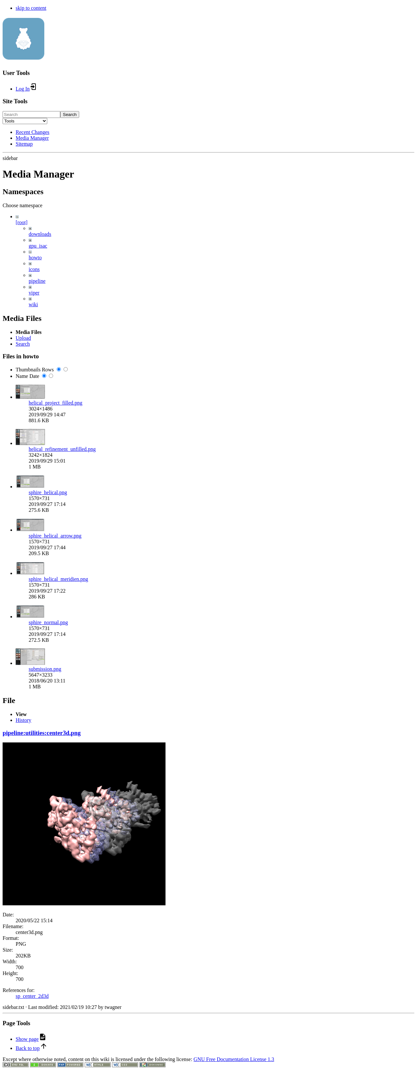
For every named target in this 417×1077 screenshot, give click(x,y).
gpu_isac (38, 246)
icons (34, 269)
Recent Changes (33, 132)
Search (70, 114)
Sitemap (24, 144)
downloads (40, 234)
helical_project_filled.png (55, 622)
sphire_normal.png (48, 841)
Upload (23, 557)
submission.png (45, 888)
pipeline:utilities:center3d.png (42, 959)
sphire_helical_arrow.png (55, 755)
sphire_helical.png (48, 711)
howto (35, 257)
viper (34, 292)
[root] (21, 222)
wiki (33, 304)
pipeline (37, 281)
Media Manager (32, 138)
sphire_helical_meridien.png (58, 798)
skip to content (31, 8)
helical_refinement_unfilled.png (62, 668)
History (23, 947)
